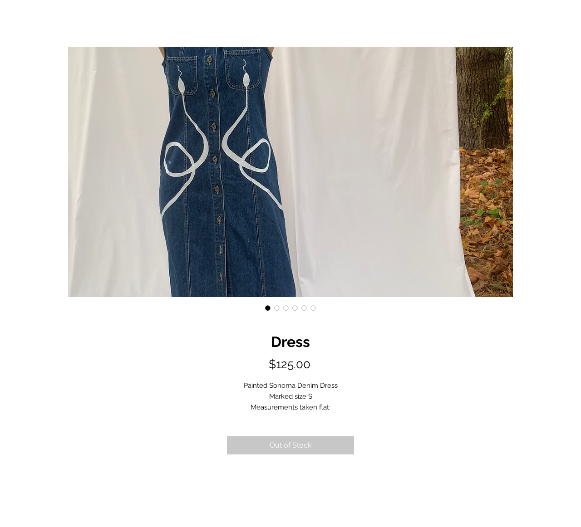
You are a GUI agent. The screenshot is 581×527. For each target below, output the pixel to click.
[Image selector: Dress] (267, 307)
